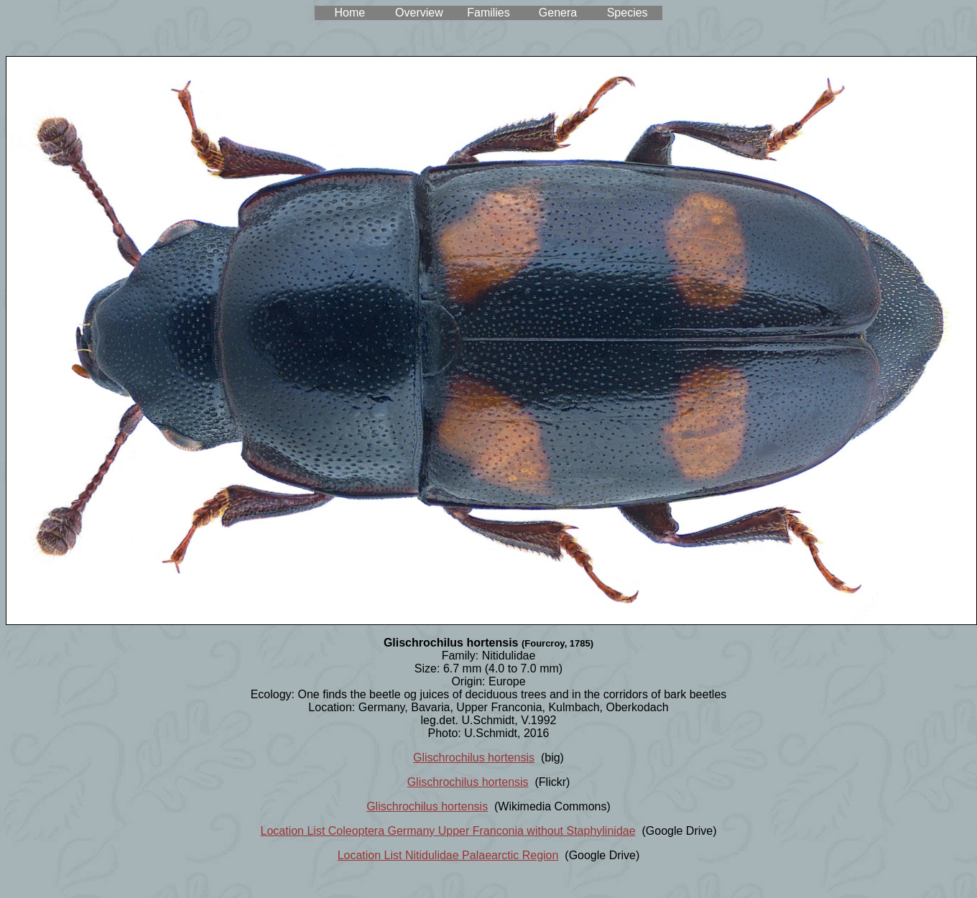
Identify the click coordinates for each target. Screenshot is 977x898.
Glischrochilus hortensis (473, 757)
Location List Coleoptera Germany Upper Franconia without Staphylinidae (448, 831)
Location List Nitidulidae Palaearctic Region (448, 855)
